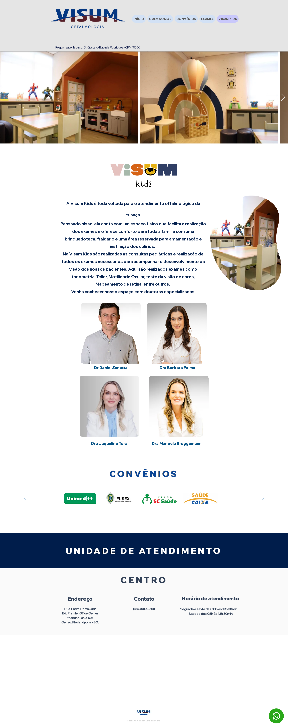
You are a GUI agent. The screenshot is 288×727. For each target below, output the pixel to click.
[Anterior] (25, 498)
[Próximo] (263, 498)
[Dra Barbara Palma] (177, 367)
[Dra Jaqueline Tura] (109, 443)
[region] (245, 244)
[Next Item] (283, 97)
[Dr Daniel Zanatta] (111, 367)
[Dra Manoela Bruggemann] (176, 443)
